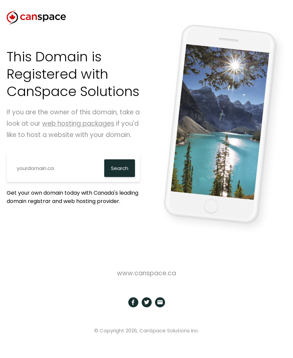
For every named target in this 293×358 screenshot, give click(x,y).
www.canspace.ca (146, 273)
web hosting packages (78, 123)
